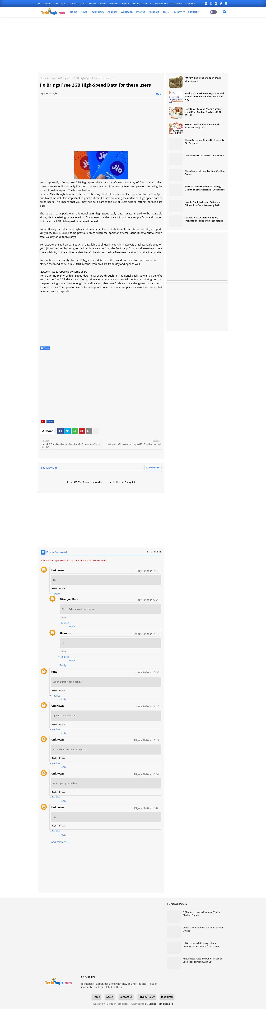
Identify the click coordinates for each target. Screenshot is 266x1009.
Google (48, 3)
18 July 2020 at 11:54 (146, 774)
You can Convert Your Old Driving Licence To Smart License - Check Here (205, 188)
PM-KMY (178, 11)
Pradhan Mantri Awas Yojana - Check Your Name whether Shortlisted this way (204, 96)
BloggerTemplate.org (161, 1003)
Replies (56, 593)
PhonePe (114, 3)
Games (72, 3)
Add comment (59, 842)
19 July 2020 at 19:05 (146, 808)
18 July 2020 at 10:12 (146, 740)
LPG (63, 3)
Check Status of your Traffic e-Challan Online (205, 172)
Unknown (57, 570)
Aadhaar (112, 11)
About (109, 996)
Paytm (103, 3)
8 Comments (154, 551)
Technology (97, 11)
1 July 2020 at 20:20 (147, 599)
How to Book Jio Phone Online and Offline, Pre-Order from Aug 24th (203, 203)
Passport (153, 11)
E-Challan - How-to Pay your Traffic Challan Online (201, 913)
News (84, 11)
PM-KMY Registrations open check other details (203, 79)
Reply (54, 588)
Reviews (126, 3)
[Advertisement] (133, 44)
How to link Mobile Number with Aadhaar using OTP (202, 126)
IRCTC (165, 11)
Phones (140, 11)
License (93, 3)
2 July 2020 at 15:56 (147, 672)
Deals (136, 3)
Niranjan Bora (69, 599)
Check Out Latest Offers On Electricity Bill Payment (204, 141)
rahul (54, 671)
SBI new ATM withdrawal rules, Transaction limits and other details (204, 219)
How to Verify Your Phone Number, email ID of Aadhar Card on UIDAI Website (203, 112)
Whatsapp (127, 11)
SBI (56, 3)
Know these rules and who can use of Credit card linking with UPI (202, 960)
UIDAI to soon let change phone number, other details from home (201, 945)
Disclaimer (176, 3)
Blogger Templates (118, 1003)
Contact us (190, 3)
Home (73, 11)
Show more (153, 467)
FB (39, 3)
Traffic (82, 3)
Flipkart (192, 11)
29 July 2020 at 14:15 (146, 633)
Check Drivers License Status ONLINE (204, 155)
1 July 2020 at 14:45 (147, 570)
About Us (147, 3)
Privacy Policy (161, 3)
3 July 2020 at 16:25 (147, 706)
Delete (62, 588)
